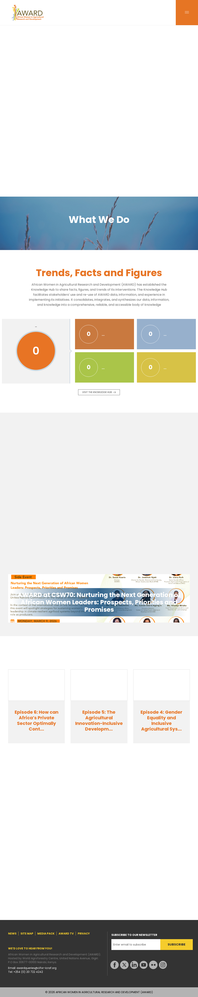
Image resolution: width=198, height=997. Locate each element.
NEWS (12, 933)
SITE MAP (26, 933)
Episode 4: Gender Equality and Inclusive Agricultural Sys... (161, 720)
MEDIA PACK (46, 933)
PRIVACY (84, 933)
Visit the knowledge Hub (97, 392)
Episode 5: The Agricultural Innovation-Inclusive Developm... (99, 720)
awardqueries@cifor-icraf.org (36, 968)
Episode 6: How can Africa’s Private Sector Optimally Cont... (36, 720)
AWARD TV (66, 933)
